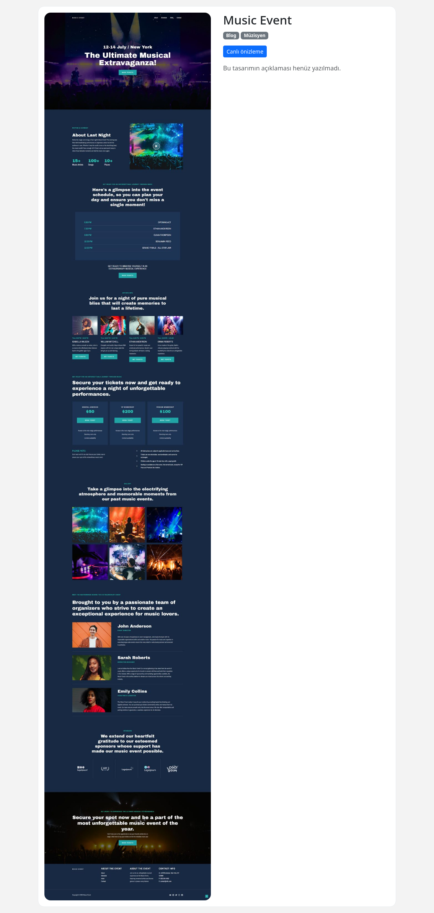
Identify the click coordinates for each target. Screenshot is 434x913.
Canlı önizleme (245, 51)
